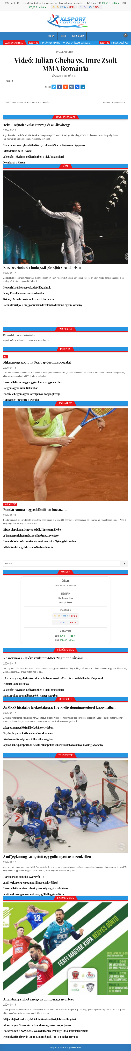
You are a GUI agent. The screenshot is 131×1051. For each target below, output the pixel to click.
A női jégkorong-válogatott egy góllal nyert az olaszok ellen (47, 856)
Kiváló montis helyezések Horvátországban (28, 739)
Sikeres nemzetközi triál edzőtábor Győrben (28, 727)
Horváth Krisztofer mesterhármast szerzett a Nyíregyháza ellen (39, 541)
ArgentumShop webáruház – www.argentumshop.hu (26, 340)
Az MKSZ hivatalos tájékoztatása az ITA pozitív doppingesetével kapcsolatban (59, 707)
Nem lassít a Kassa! (14, 162)
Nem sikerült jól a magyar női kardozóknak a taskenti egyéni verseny (42, 305)
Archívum (66, 52)
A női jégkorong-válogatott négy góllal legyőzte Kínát (33, 894)
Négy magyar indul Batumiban (20, 388)
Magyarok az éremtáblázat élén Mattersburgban (30, 695)
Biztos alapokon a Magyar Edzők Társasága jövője (32, 529)
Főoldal (51, 36)
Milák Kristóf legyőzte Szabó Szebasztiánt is (28, 547)
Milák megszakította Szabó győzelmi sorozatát (37, 362)
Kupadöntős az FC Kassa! (17, 151)
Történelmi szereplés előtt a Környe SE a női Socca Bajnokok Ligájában (44, 145)
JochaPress (10, 504)
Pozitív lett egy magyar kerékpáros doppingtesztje (31, 394)
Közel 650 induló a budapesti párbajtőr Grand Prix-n (42, 267)
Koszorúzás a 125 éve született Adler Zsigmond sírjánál (43, 658)
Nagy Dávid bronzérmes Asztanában (24, 293)
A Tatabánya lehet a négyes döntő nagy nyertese (31, 535)
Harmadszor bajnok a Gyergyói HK (23, 876)
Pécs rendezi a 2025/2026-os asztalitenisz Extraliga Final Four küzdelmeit (45, 1031)
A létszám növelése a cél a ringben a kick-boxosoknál (33, 156)
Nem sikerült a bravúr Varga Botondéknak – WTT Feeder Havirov (40, 1036)
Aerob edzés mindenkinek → (115, 102)
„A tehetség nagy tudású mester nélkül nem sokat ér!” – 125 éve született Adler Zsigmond (53, 678)
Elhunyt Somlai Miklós (16, 684)
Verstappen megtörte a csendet (21, 399)
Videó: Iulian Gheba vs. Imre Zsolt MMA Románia (65, 64)
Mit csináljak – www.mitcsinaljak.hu (19, 335)
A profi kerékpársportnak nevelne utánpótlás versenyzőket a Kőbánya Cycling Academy (53, 745)
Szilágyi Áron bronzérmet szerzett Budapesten (29, 299)
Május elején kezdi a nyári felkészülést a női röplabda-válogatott (39, 1019)
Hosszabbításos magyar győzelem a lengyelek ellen (32, 382)
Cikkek (63, 36)
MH (5, 357)
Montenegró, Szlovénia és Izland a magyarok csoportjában (37, 1025)
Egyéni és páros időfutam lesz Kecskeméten (28, 733)
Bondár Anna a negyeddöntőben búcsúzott (35, 509)
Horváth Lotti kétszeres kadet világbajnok (26, 287)
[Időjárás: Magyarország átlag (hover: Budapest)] (76, 7)
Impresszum (78, 36)
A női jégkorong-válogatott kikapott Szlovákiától (30, 882)
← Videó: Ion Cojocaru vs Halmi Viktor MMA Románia (26, 102)
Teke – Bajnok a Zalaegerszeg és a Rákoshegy (36, 124)
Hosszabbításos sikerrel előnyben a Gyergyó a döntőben (35, 888)
